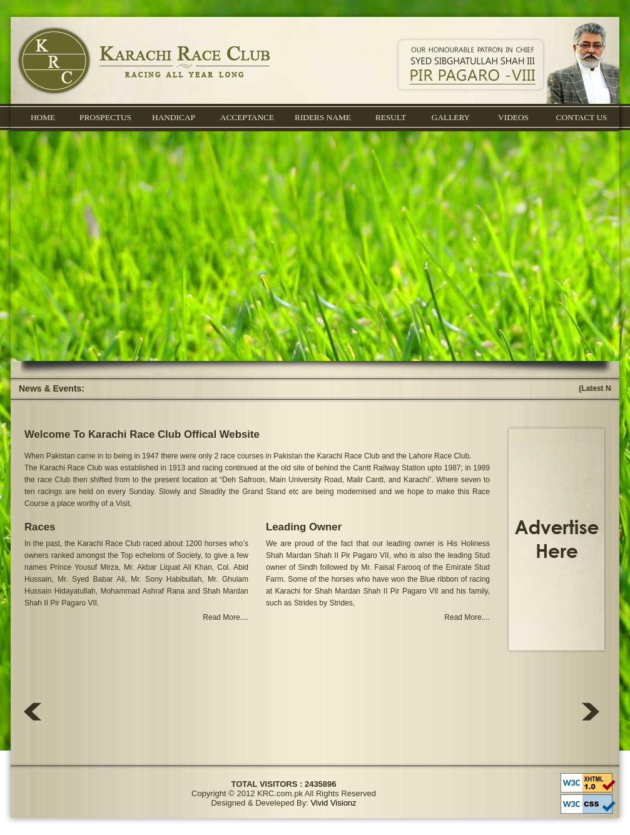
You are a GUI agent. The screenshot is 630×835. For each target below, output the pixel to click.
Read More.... (225, 617)
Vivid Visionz (333, 802)
